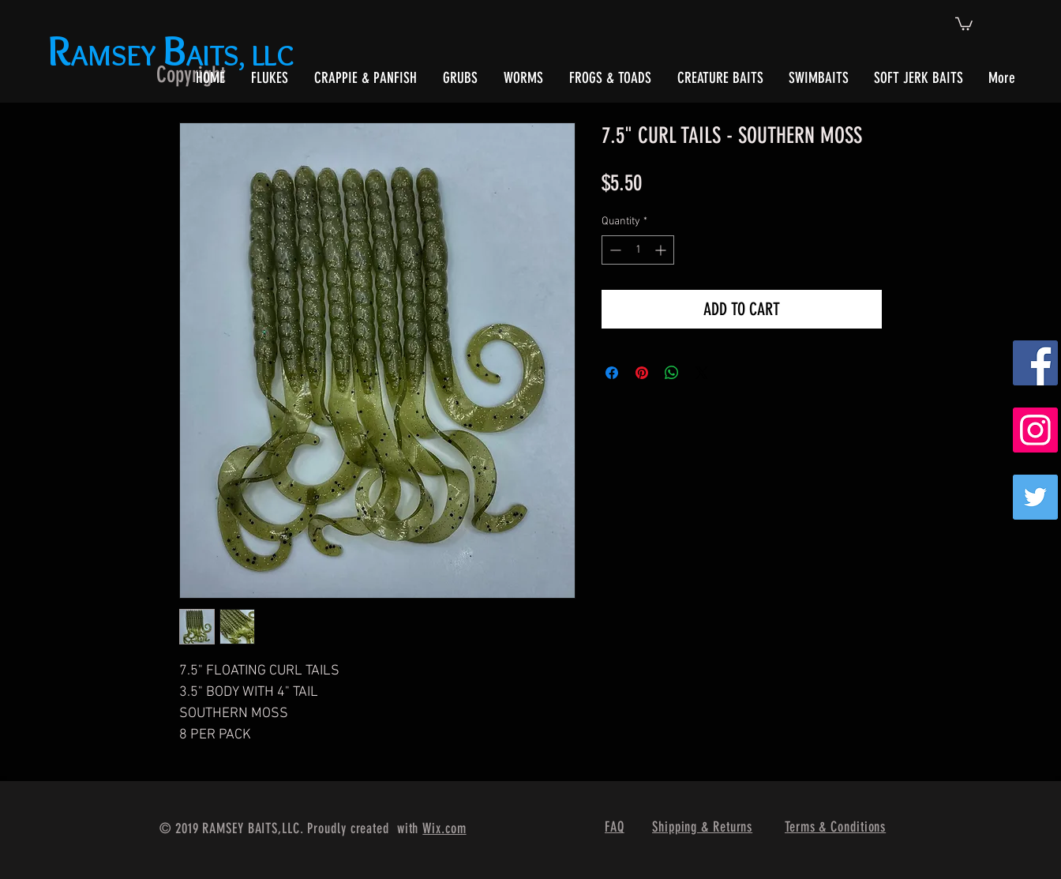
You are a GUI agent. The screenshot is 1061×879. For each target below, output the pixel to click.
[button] (964, 23)
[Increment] (662, 250)
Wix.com (444, 828)
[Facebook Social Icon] (1035, 362)
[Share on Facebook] (611, 372)
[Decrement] (614, 250)
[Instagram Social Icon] (1035, 430)
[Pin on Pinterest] (641, 372)
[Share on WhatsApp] (671, 372)
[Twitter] (1035, 497)
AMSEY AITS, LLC (174, 55)
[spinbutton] (638, 250)
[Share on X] (701, 372)
